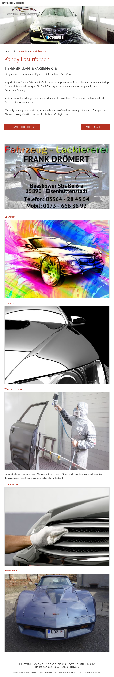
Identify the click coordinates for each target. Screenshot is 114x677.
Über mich (9, 216)
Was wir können (38, 51)
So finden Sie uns (56, 664)
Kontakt (38, 664)
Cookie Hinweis (70, 666)
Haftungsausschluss (47, 666)
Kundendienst (12, 484)
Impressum (25, 664)
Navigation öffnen (13, 2)
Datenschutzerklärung (82, 664)
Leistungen (10, 302)
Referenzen (10, 570)
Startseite (23, 51)
